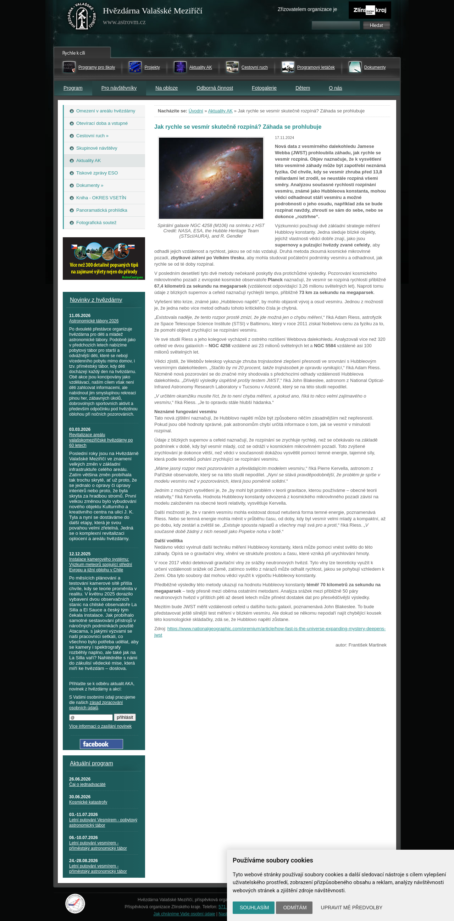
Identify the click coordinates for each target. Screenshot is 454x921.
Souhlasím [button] (254, 907)
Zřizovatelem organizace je (307, 9)
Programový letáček (316, 67)
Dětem (302, 88)
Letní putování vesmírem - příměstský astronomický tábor (98, 845)
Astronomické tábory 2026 (93, 320)
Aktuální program (91, 763)
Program (73, 88)
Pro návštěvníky (119, 88)
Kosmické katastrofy (88, 802)
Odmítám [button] (294, 907)
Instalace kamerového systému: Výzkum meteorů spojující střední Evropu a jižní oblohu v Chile (100, 564)
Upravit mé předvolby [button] (352, 907)
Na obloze (166, 88)
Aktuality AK (200, 67)
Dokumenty (375, 67)
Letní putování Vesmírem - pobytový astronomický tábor (103, 822)
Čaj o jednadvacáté (87, 784)
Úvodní (196, 110)
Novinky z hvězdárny (96, 300)
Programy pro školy (96, 67)
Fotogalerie (264, 88)
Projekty (152, 67)
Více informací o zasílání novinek (100, 726)
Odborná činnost (214, 88)
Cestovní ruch (255, 67)
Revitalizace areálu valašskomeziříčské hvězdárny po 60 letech (101, 440)
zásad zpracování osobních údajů (96, 705)
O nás (335, 88)
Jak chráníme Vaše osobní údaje (184, 913)
